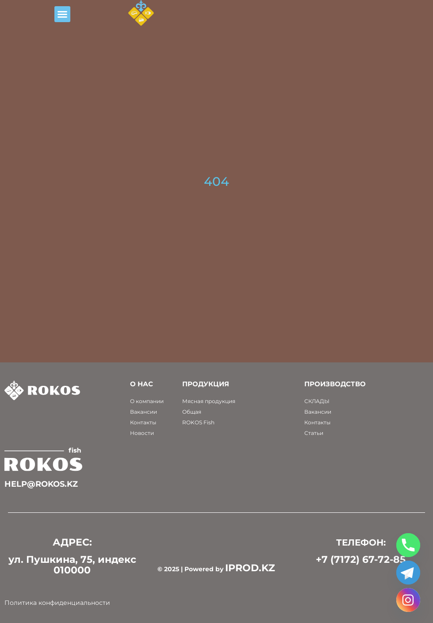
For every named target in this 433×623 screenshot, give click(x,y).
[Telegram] (408, 573)
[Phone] (408, 545)
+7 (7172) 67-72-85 (361, 559)
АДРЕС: (72, 542)
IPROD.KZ (250, 568)
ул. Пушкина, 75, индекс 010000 (72, 565)
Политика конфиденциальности (57, 603)
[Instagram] (408, 600)
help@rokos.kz (41, 484)
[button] (88, 19)
